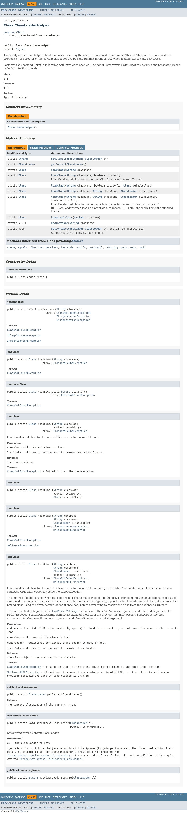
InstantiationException (73, 319)
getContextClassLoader (67, 164)
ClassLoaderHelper (21, 127)
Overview (7, 4)
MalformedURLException (69, 529)
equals (22, 247)
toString (112, 247)
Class (22, 169)
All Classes (78, 10)
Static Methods (41, 147)
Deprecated (60, 4)
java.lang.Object (14, 32)
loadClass (58, 169)
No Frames (57, 10)
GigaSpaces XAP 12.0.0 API (169, 1)
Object (20, 49)
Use (40, 4)
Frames (44, 10)
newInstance (59, 223)
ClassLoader (93, 158)
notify (81, 247)
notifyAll (96, 247)
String (23, 158)
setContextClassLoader (67, 228)
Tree (48, 4)
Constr (37, 14)
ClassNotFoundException (73, 312)
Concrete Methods (70, 147)
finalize (36, 247)
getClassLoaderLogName (67, 158)
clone (11, 247)
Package (20, 4)
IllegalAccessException (73, 316)
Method (49, 14)
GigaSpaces (21, 811)
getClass (52, 247)
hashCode (67, 247)
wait (124, 247)
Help (81, 4)
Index (73, 4)
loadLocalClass (62, 217)
